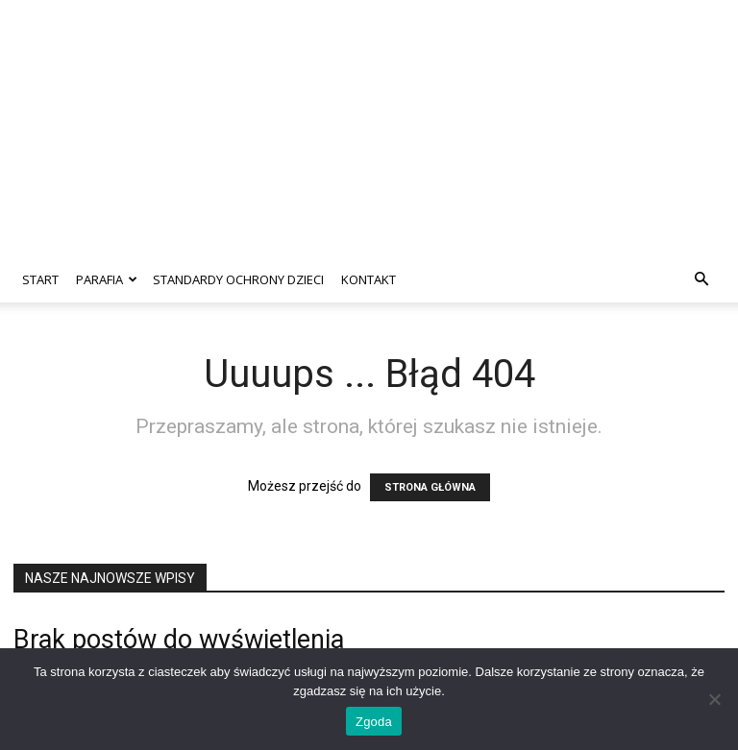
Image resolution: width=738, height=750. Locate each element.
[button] (701, 280)
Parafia (106, 279)
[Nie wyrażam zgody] (714, 699)
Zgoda (374, 721)
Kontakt (368, 279)
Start (40, 279)
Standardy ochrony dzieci (238, 279)
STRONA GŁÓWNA (430, 487)
